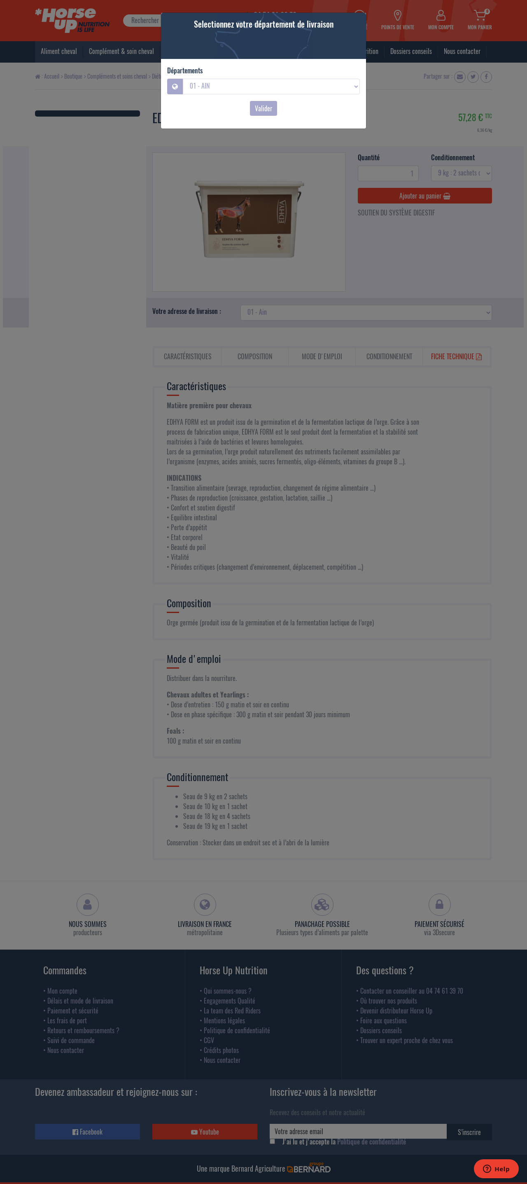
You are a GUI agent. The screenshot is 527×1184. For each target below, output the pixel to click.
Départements (185, 70)
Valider (263, 108)
